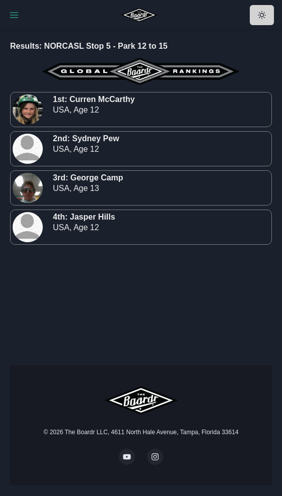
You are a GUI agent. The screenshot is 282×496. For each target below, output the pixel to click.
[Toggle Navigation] (14, 15)
